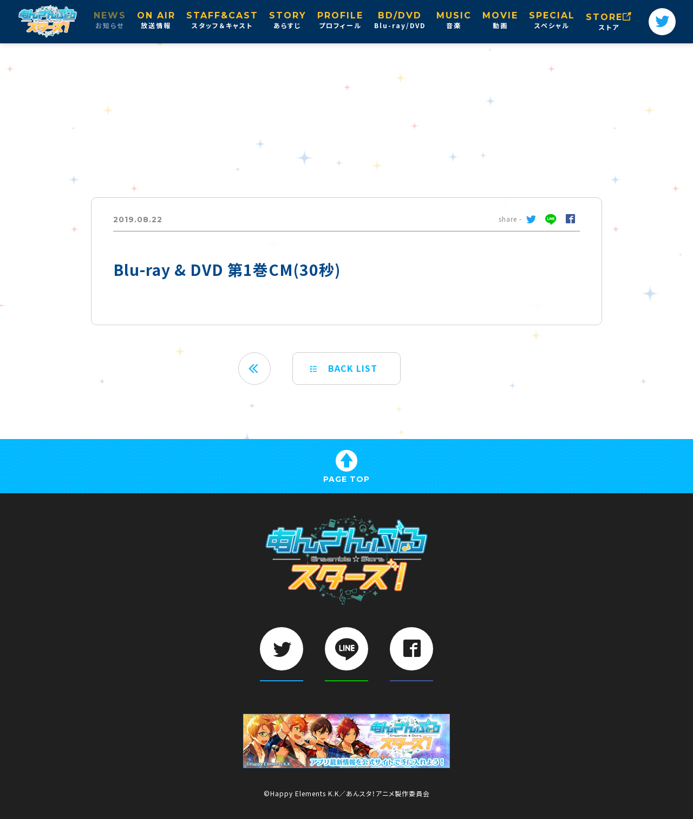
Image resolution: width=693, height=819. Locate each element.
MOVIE (500, 20)
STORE (609, 22)
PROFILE (340, 20)
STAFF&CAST (222, 20)
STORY (287, 20)
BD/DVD (400, 20)
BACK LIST (343, 368)
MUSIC (454, 20)
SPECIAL (552, 20)
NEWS (110, 20)
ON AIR (156, 20)
